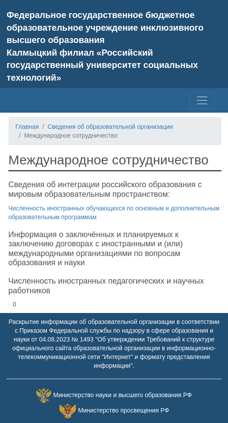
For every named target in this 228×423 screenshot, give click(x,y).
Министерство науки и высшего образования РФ (122, 394)
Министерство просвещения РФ (123, 410)
